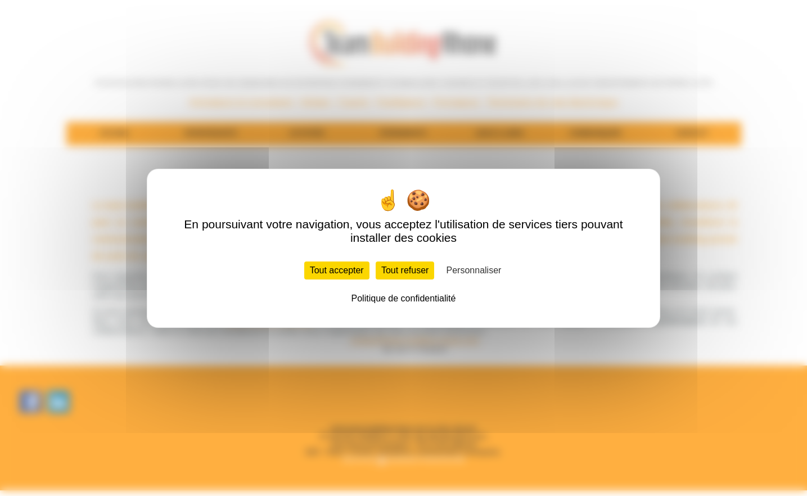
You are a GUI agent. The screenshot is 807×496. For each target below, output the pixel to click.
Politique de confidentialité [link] (403, 298)
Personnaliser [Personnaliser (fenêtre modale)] (474, 270)
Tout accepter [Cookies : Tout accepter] (337, 270)
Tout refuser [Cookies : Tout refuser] (405, 270)
